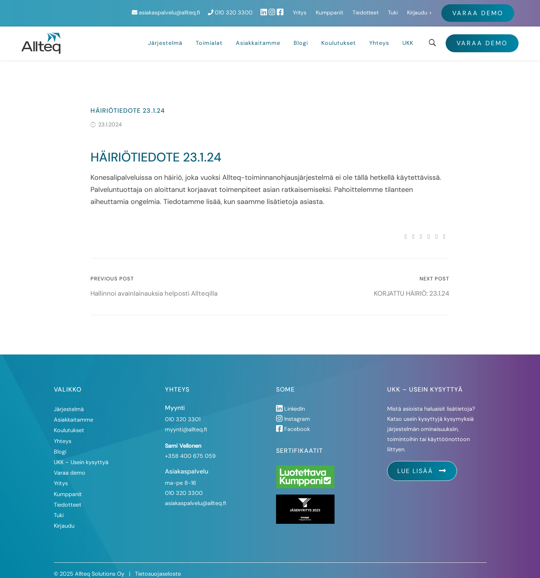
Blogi (301, 35)
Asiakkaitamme (258, 35)
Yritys (382, 8)
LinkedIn (290, 401)
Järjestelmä (165, 35)
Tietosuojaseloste (158, 566)
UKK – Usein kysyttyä (81, 454)
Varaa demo (482, 36)
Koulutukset (338, 35)
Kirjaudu (499, 8)
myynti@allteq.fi (186, 422)
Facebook (293, 421)
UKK (407, 35)
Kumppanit (411, 8)
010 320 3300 (312, 8)
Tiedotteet (448, 8)
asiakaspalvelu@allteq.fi (248, 8)
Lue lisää (422, 463)
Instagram (293, 411)
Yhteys (379, 35)
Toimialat (209, 35)
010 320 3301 (182, 411)
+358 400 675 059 (190, 448)
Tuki (475, 8)
